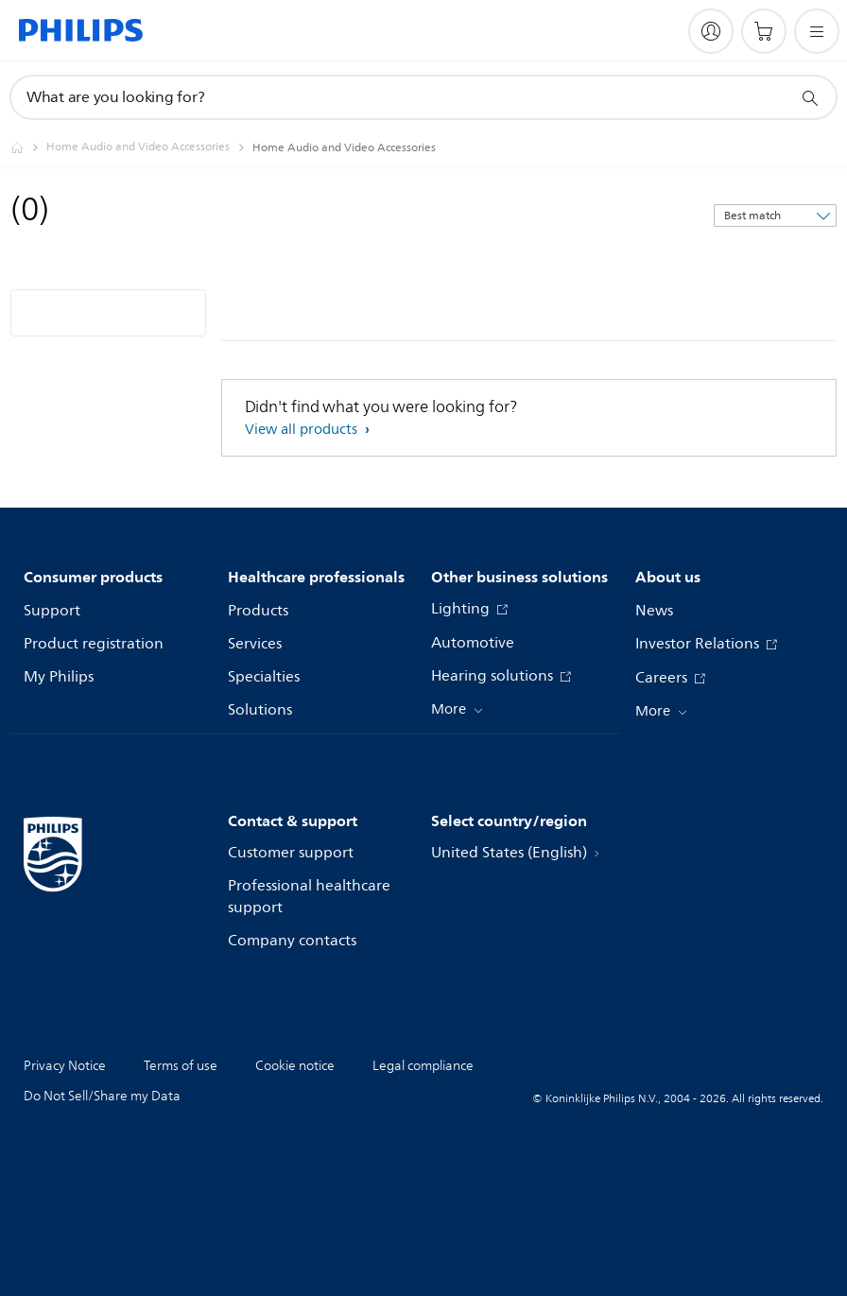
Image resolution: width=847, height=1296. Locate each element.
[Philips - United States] (28, 147)
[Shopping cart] (763, 31)
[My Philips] (711, 31)
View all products (303, 429)
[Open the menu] (816, 31)
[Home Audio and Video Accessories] (149, 147)
